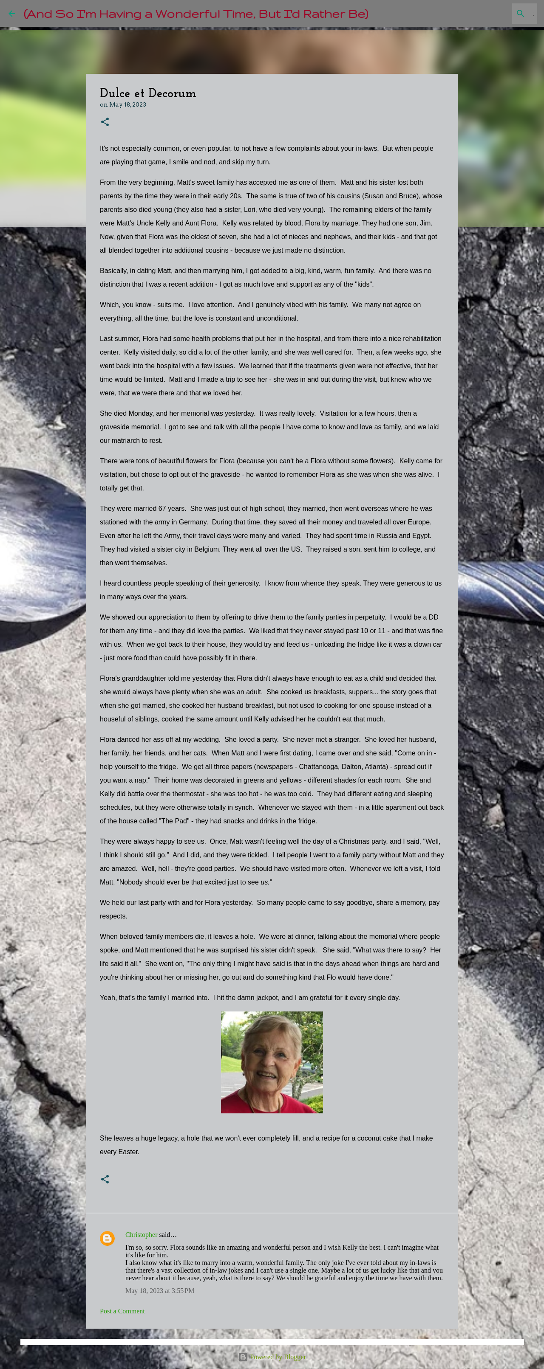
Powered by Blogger (272, 1357)
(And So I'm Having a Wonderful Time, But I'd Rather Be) (196, 13)
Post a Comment (122, 1311)
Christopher (141, 1234)
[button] (105, 122)
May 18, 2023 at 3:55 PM (159, 1290)
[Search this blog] (492, 13)
